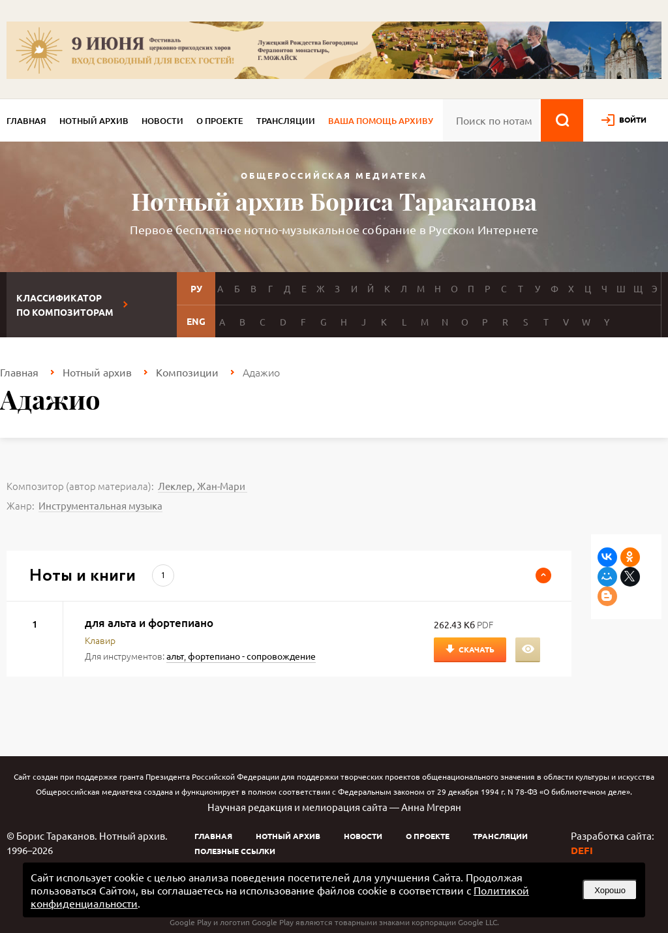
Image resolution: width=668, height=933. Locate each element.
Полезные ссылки (234, 851)
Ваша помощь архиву (380, 121)
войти (632, 119)
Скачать (476, 649)
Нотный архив (94, 121)
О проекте (219, 121)
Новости (162, 121)
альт (175, 656)
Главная (26, 121)
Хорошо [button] (610, 890)
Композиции (187, 371)
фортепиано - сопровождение (252, 656)
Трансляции (285, 121)
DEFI (582, 850)
